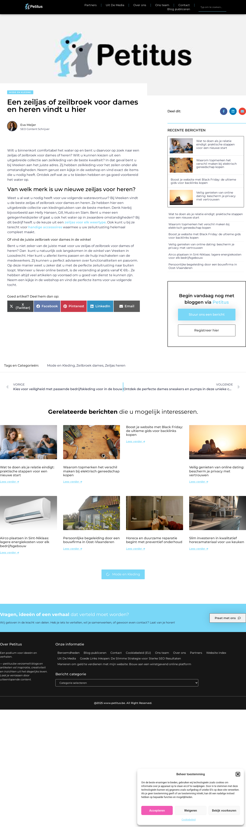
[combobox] (212, 7)
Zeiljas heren (115, 366)
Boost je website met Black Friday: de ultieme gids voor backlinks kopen (203, 181)
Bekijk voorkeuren (224, 810)
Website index (216, 653)
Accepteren (157, 810)
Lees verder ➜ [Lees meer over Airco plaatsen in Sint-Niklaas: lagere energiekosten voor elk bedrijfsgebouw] (9, 552)
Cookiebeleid (189, 819)
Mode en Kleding (20, 92)
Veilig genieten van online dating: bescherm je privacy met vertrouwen (216, 196)
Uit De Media (115, 5)
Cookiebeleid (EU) (138, 653)
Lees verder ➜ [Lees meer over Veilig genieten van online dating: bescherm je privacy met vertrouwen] (198, 481)
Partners (90, 5)
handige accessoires (45, 227)
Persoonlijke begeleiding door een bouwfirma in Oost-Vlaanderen (202, 266)
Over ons (139, 5)
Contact (184, 5)
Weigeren (190, 810)
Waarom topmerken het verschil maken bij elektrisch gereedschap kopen (216, 163)
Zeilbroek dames (90, 366)
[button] (238, 774)
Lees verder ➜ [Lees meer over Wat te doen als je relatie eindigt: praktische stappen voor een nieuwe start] (9, 481)
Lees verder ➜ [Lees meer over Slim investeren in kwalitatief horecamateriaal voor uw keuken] (198, 548)
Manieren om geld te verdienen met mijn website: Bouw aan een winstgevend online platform (124, 664)
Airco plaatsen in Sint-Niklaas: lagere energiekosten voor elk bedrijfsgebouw (204, 256)
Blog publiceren (178, 9)
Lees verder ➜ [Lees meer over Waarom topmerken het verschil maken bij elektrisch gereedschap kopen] (72, 481)
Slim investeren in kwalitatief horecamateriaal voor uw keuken (216, 540)
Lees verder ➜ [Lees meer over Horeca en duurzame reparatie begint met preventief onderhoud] (135, 548)
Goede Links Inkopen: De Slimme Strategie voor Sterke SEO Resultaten (130, 658)
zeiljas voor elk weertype (85, 222)
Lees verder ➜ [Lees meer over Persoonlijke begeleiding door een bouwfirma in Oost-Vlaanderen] (72, 548)
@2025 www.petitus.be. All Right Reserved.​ (123, 703)
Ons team (162, 5)
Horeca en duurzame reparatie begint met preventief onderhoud (154, 540)
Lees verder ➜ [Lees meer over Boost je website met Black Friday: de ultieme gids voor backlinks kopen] (135, 441)
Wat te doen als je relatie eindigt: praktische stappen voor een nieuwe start (215, 144)
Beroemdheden (68, 653)
